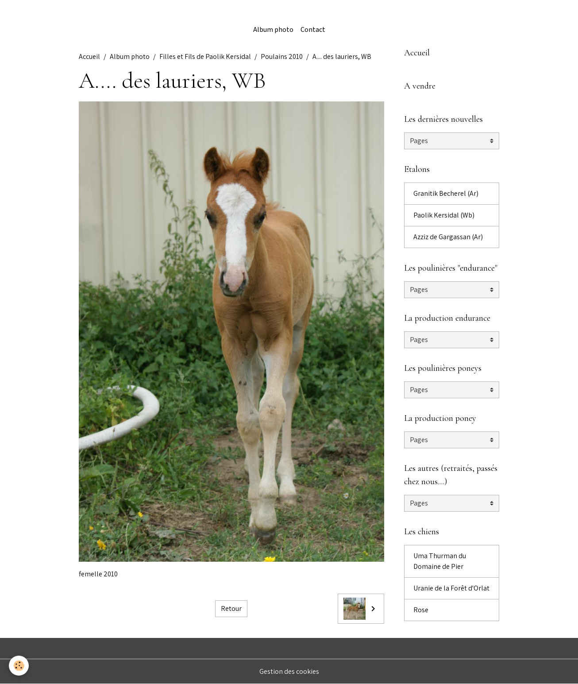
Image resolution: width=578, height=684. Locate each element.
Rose (420, 609)
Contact (313, 30)
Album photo (273, 30)
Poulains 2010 (282, 56)
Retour (231, 608)
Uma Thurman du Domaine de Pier (439, 561)
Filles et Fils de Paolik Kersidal (205, 56)
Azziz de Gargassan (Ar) (448, 236)
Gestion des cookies (289, 671)
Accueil (89, 56)
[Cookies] (19, 666)
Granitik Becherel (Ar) (445, 193)
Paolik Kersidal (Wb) (443, 215)
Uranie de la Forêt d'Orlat (451, 588)
